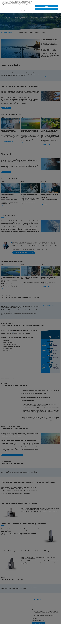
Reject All (46, 6)
